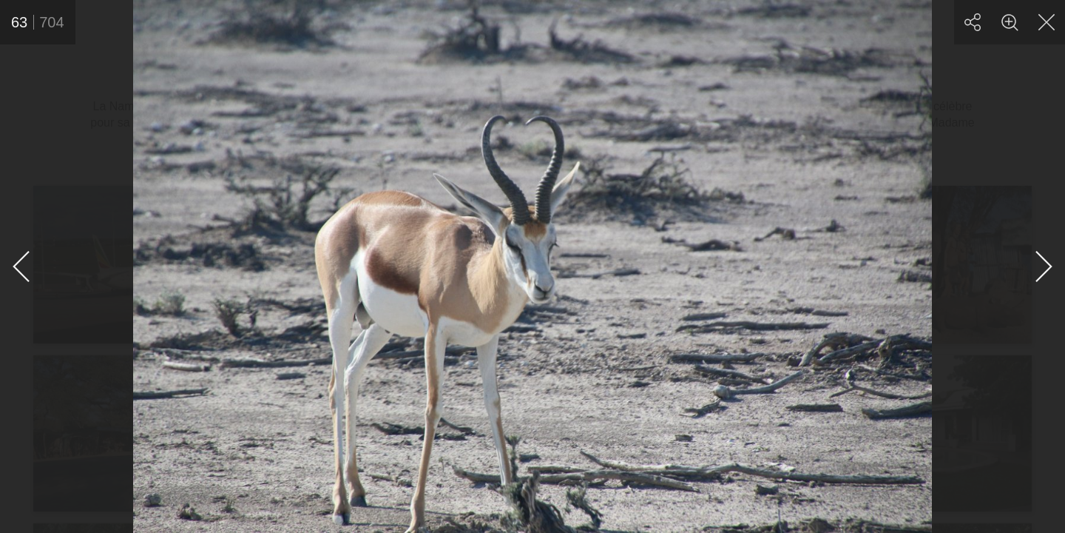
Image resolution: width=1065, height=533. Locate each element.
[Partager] (972, 22)
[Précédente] (22, 266)
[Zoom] (1009, 22)
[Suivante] (1043, 266)
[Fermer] (1046, 22)
